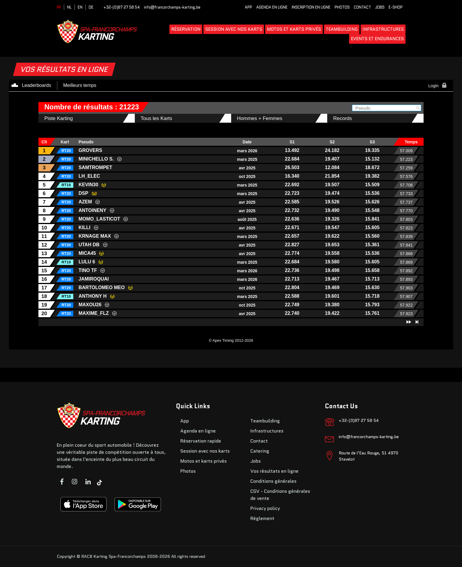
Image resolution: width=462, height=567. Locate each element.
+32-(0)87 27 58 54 (121, 7)
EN (80, 7)
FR (59, 7)
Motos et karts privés (294, 29)
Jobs (380, 7)
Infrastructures (383, 29)
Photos (342, 7)
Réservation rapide (200, 441)
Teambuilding (342, 29)
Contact (362, 7)
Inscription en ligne (311, 7)
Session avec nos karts (233, 29)
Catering (259, 451)
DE (91, 7)
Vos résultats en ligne (274, 471)
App (248, 7)
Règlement (262, 518)
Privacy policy (265, 508)
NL (69, 7)
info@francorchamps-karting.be (172, 7)
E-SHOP (396, 7)
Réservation (185, 29)
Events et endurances (377, 38)
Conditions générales (273, 481)
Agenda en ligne (272, 7)
